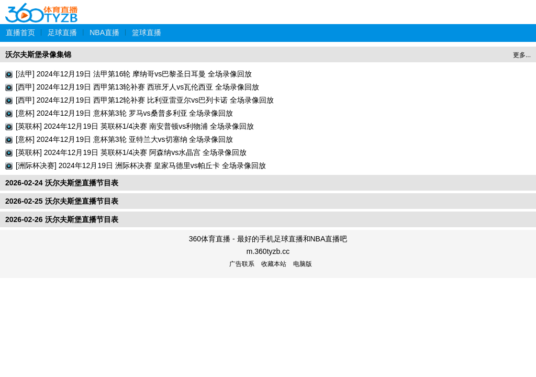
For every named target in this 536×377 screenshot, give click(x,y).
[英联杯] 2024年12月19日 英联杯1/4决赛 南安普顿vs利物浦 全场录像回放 (135, 126)
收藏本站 (273, 264)
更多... (522, 55)
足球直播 (62, 32)
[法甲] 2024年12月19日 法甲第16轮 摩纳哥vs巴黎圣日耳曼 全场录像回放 (134, 74)
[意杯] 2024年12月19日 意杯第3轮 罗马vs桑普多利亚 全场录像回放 (124, 113)
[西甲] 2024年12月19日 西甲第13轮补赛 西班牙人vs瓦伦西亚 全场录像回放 (137, 87)
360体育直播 (42, 7)
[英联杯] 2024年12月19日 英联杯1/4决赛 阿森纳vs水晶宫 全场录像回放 (131, 152)
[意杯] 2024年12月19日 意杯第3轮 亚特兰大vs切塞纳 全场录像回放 (124, 139)
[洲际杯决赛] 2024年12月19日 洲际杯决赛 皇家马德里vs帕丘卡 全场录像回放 (141, 165)
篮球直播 (146, 32)
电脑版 (302, 264)
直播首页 (20, 32)
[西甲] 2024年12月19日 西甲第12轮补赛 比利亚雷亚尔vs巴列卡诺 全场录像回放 (145, 100)
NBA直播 (104, 32)
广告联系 (241, 264)
